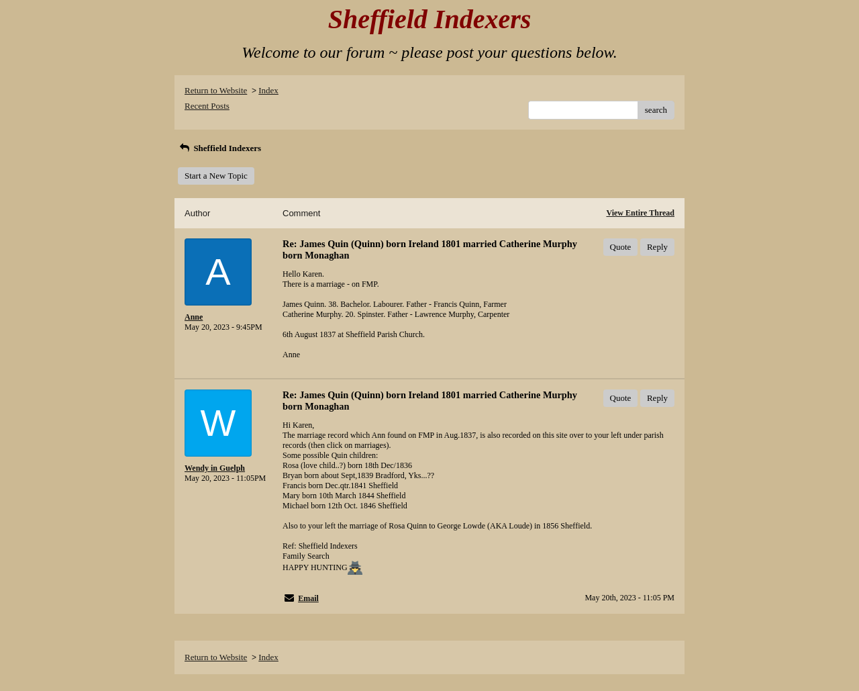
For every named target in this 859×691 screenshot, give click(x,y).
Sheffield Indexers (219, 148)
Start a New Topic (216, 176)
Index (268, 90)
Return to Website (216, 90)
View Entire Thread (640, 213)
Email (308, 598)
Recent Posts (207, 106)
